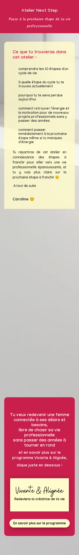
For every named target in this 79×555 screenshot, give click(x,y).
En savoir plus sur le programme (39, 523)
